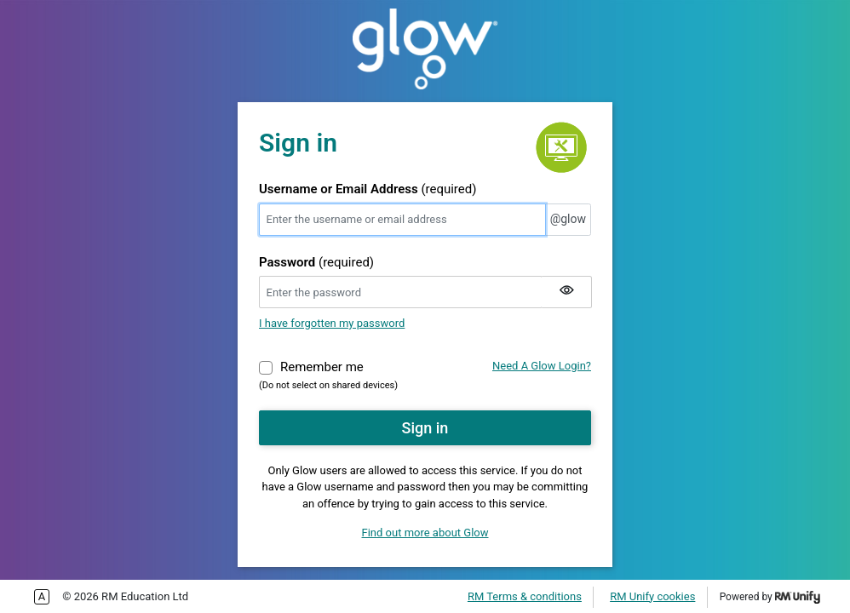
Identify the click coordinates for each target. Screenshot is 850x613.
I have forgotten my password (332, 323)
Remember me (322, 366)
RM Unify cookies (652, 596)
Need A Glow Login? (541, 365)
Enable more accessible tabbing (41, 596)
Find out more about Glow (425, 532)
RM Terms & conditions (525, 596)
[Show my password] (566, 292)
